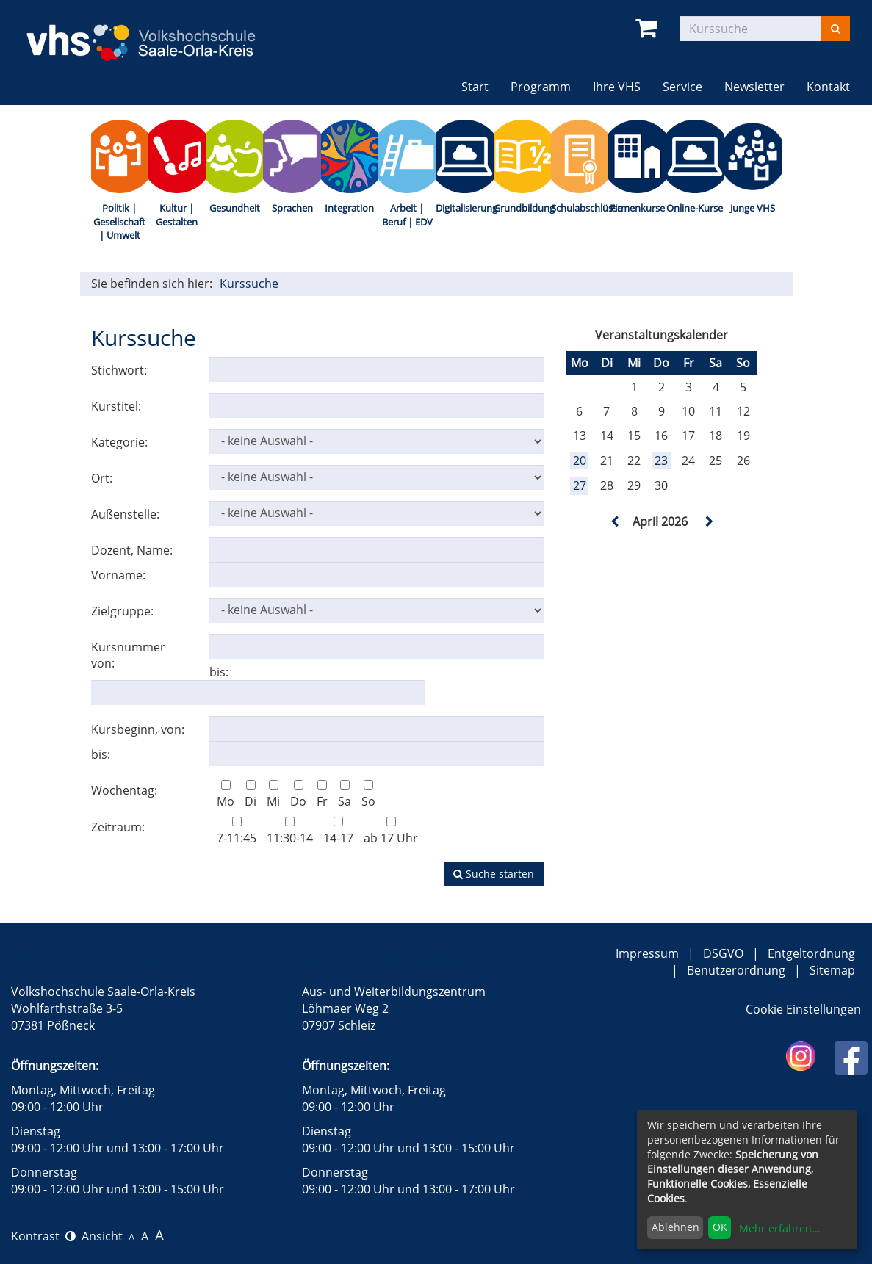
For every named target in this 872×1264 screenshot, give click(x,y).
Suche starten (493, 874)
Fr (322, 794)
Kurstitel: (116, 406)
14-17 (338, 831)
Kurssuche (249, 283)
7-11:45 (236, 831)
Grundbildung (522, 207)
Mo (225, 794)
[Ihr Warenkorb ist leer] (649, 28)
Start (475, 87)
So (368, 794)
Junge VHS (752, 207)
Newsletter (754, 87)
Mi (273, 794)
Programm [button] (541, 87)
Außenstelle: (125, 514)
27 (579, 485)
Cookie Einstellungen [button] (803, 1009)
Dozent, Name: (132, 550)
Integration (349, 207)
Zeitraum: (118, 827)
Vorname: (118, 575)
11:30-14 (290, 831)
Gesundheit (234, 207)
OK (720, 1227)
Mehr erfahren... (780, 1228)
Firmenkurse (637, 207)
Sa (344, 794)
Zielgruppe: (122, 611)
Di (250, 794)
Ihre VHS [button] (617, 87)
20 (579, 460)
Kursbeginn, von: (137, 729)
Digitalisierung (464, 207)
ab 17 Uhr (391, 831)
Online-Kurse (694, 207)
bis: (218, 672)
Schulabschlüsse (579, 207)
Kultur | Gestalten (177, 214)
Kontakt (828, 87)
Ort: (101, 478)
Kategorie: (119, 442)
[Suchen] (835, 28)
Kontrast (43, 1236)
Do (298, 794)
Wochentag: (124, 790)
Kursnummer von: (128, 655)
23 (661, 460)
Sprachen (292, 207)
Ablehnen (675, 1227)
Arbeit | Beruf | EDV (407, 214)
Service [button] (682, 87)
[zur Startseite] (153, 33)
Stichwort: (119, 370)
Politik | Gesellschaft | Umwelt (119, 221)
